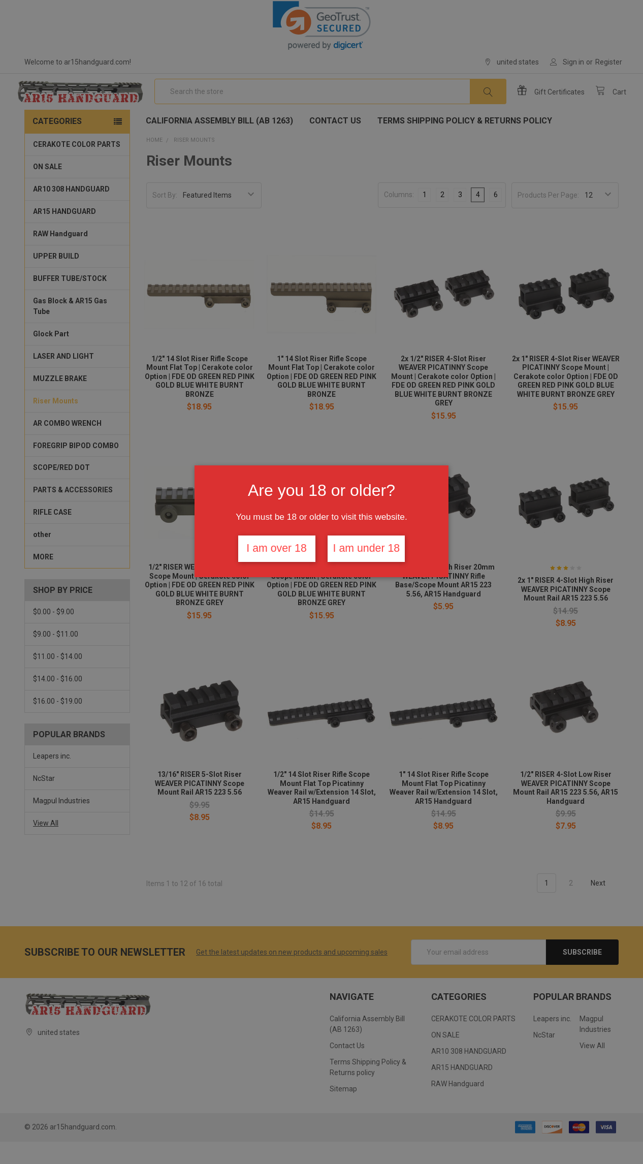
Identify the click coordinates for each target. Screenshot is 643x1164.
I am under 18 (366, 548)
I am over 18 (276, 548)
